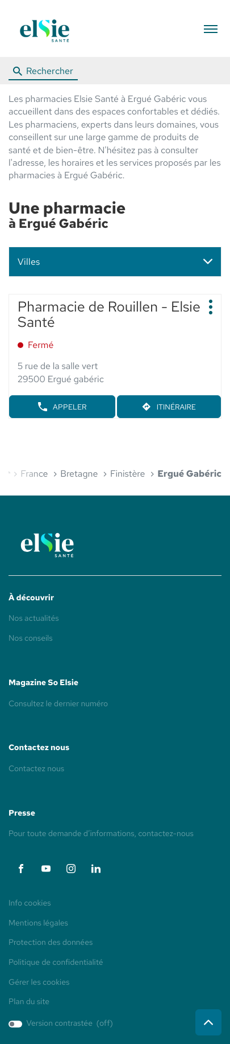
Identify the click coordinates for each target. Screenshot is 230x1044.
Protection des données (51, 943)
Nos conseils (31, 638)
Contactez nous (36, 769)
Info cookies (30, 904)
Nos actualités (34, 618)
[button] (210, 29)
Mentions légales (38, 924)
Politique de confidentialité (56, 963)
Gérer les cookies (39, 982)
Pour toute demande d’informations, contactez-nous (101, 834)
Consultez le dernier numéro (58, 704)
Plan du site (29, 1002)
